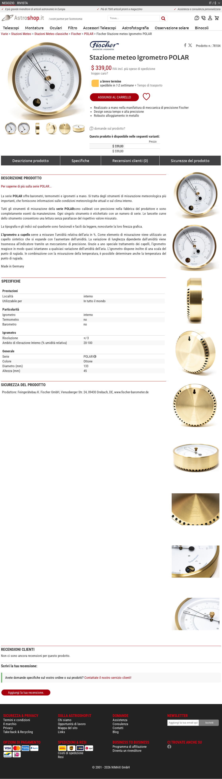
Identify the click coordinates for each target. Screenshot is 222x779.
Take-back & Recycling (18, 732)
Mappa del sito (68, 728)
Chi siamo (64, 720)
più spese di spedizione (139, 69)
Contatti (118, 728)
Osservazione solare (172, 27)
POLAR (88, 34)
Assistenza (120, 720)
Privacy (8, 728)
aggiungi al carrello (114, 97)
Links (61, 732)
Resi (61, 757)
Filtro (72, 27)
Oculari (56, 27)
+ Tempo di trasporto (149, 85)
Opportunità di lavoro (72, 724)
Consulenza (120, 724)
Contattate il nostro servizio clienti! (107, 678)
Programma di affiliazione (130, 747)
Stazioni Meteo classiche (51, 34)
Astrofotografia (135, 27)
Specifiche (80, 160)
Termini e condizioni (16, 720)
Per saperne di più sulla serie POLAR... (26, 186)
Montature (34, 27)
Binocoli (202, 27)
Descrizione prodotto (30, 160)
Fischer (76, 34)
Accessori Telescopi (99, 27)
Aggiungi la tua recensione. (26, 692)
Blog (116, 732)
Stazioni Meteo (21, 34)
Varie (4, 34)
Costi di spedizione (70, 753)
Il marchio (10, 724)
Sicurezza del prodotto (190, 160)
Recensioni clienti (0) (130, 160)
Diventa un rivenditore (127, 751)
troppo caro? (99, 73)
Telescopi (11, 27)
